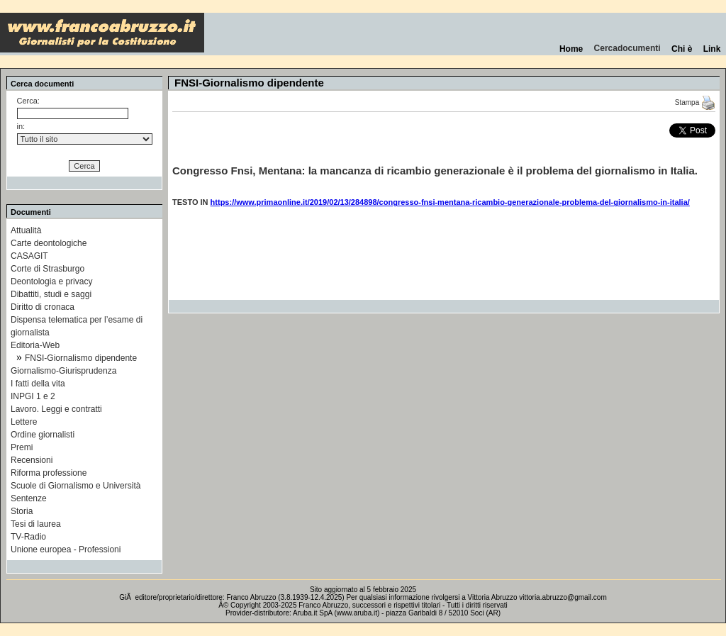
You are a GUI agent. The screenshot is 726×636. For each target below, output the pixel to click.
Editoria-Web (35, 345)
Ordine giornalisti (42, 435)
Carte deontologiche (48, 243)
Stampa (695, 102)
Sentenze (29, 498)
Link (711, 49)
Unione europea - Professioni (66, 549)
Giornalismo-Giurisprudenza (63, 371)
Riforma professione (48, 473)
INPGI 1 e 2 (33, 396)
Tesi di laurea (36, 524)
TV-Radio (28, 537)
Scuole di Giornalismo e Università (75, 486)
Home (571, 49)
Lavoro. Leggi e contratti (56, 409)
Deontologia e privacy (51, 281)
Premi (22, 447)
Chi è (681, 49)
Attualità (26, 230)
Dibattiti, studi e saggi (51, 294)
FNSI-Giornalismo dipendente (81, 358)
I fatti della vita (38, 384)
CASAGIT (29, 256)
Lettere (24, 422)
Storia (22, 511)
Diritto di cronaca (42, 307)
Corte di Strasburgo (47, 269)
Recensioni (31, 460)
